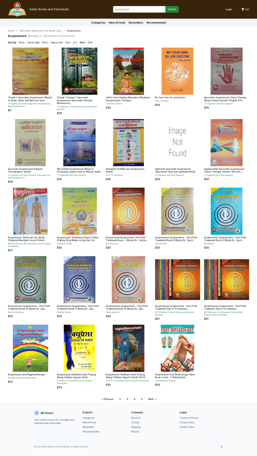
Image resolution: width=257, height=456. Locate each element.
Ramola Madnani (16, 312)
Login (229, 9)
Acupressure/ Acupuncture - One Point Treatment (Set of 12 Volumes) (176, 307)
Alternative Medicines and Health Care (40, 30)
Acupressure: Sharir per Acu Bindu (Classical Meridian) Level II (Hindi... (27, 239)
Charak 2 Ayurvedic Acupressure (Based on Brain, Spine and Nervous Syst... (30, 99)
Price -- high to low (52, 42)
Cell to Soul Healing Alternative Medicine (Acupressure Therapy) (128, 99)
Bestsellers (88, 427)
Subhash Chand (64, 243)
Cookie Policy (187, 427)
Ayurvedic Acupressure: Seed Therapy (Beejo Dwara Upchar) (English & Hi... (225, 99)
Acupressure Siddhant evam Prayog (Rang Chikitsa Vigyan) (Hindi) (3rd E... (126, 376)
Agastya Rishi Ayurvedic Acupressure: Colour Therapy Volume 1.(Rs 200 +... (224, 170)
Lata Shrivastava (114, 103)
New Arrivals (89, 422)
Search (172, 9)
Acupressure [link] (74, 30)
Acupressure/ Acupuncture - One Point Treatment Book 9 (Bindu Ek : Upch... (176, 239)
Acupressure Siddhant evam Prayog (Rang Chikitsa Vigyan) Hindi (76, 376)
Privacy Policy (187, 422)
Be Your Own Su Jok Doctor (170, 97)
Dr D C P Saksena (114, 175)
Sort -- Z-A (86, 42)
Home (11, 30)
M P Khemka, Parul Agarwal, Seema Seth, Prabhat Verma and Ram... (223, 313)
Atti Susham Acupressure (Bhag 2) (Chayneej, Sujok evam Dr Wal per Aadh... (79, 170)
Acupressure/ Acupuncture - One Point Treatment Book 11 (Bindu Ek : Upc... (78, 307)
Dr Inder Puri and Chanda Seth (22, 378)
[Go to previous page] (107, 399)
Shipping (136, 427)
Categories (98, 22)
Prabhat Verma (64, 312)
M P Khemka (112, 243)
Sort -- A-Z (71, 42)
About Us (136, 417)
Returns (135, 431)
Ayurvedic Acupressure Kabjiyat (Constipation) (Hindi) (25, 170)
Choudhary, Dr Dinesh (165, 380)
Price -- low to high (29, 42)
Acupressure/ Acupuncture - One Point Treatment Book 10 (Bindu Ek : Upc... (127, 307)
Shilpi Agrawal (112, 312)
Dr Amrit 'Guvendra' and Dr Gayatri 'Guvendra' (127, 380)
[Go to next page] (152, 399)
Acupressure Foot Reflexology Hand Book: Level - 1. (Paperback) (175, 376)
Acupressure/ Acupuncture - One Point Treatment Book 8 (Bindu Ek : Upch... (225, 239)
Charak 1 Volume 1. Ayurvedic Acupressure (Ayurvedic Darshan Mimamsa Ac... (74, 100)
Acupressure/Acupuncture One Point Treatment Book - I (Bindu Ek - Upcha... (127, 239)
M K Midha (209, 243)
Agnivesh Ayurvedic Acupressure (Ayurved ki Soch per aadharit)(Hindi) (175, 170)
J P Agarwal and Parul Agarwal (218, 103)
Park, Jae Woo (162, 101)
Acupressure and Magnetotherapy (26, 374)
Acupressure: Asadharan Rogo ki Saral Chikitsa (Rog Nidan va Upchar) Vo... (77, 239)
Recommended (91, 431)
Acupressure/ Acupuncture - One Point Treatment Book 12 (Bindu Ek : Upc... (29, 307)
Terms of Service (189, 417)
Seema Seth (161, 243)
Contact (135, 422)
